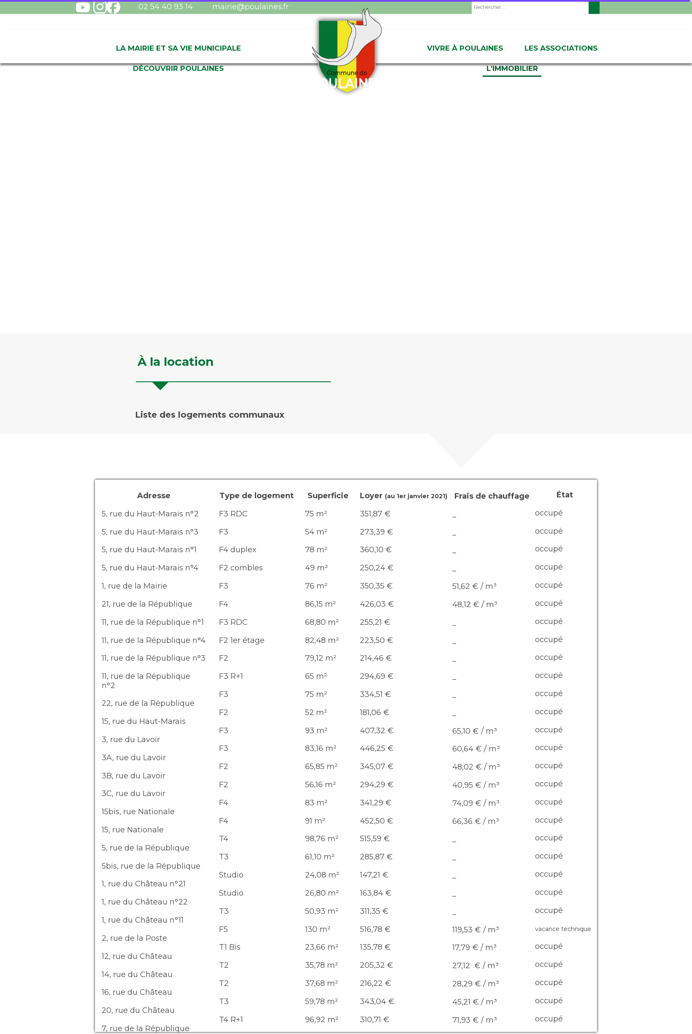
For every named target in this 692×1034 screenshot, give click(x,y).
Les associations (560, 48)
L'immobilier (512, 68)
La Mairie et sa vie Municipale (178, 48)
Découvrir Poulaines (178, 68)
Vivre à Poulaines (465, 48)
